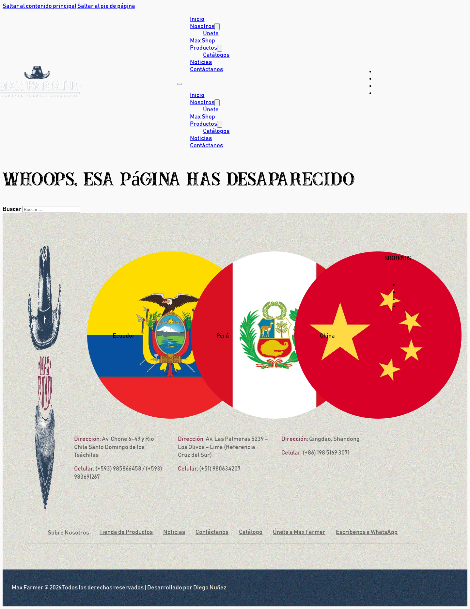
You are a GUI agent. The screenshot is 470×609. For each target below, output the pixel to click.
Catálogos (216, 55)
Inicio (197, 19)
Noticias (201, 62)
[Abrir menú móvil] (179, 84)
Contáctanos (206, 69)
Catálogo (250, 532)
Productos (203, 48)
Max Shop (202, 41)
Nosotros (202, 26)
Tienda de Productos (126, 532)
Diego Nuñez (210, 588)
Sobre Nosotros (68, 533)
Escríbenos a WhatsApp (367, 532)
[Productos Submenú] (219, 48)
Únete (211, 34)
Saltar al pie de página (106, 6)
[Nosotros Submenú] (217, 26)
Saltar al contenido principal (39, 6)
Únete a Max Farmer (299, 532)
